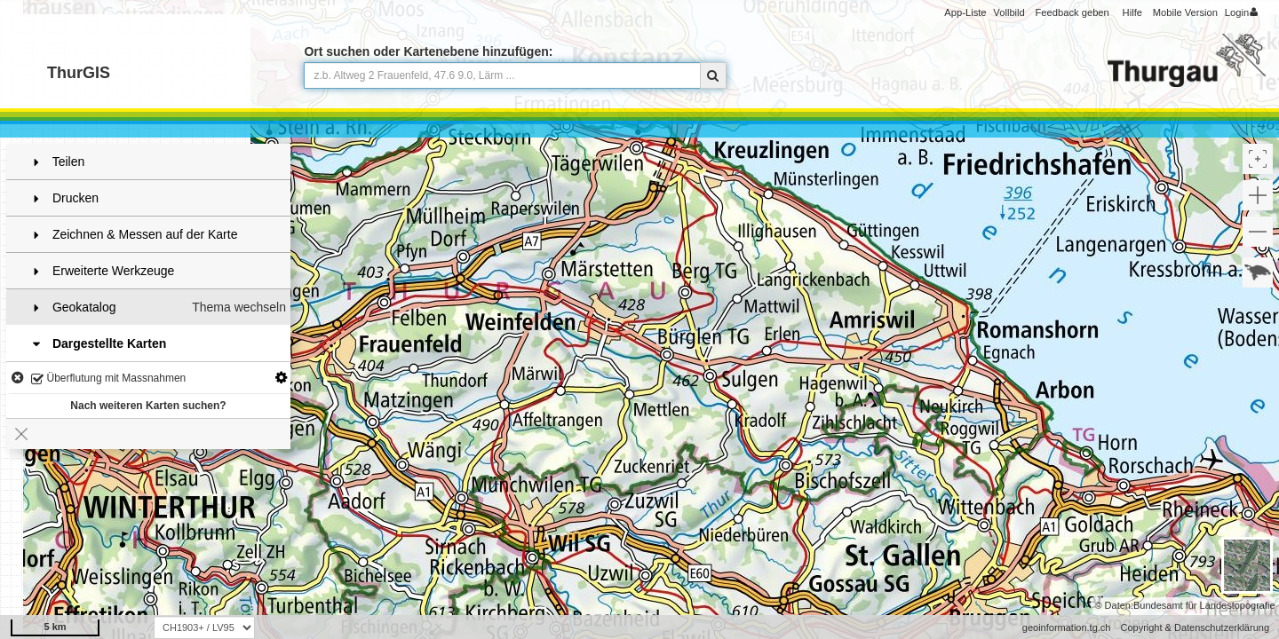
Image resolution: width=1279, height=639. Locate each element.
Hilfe (1132, 12)
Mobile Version (1185, 12)
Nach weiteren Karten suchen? (148, 405)
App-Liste (965, 12)
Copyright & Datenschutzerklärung (1194, 627)
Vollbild (1008, 12)
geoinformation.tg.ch (1066, 627)
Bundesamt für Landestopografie (1204, 605)
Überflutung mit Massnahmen (108, 379)
